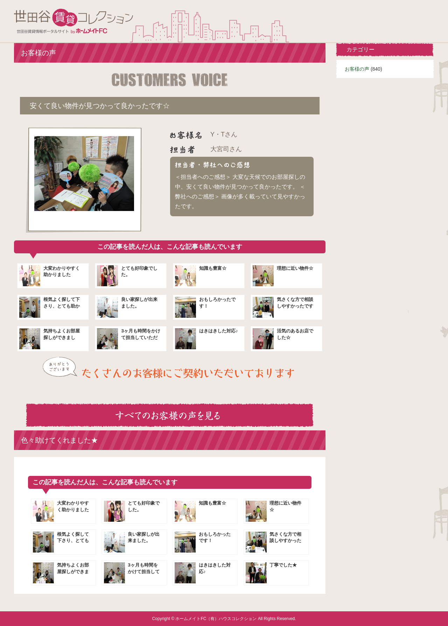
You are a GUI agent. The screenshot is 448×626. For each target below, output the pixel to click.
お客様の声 (357, 69)
